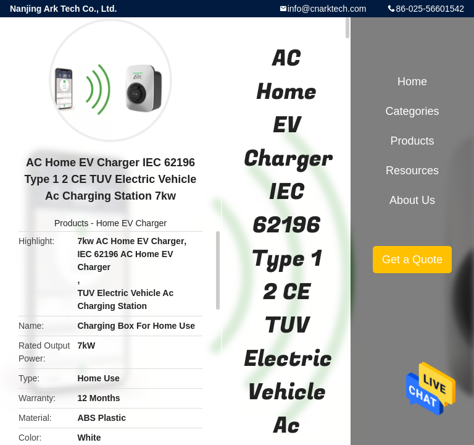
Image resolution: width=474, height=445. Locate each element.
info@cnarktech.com (327, 9)
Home (412, 81)
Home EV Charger (131, 223)
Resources (412, 170)
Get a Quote (412, 259)
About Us (412, 200)
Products (71, 223)
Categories (412, 111)
